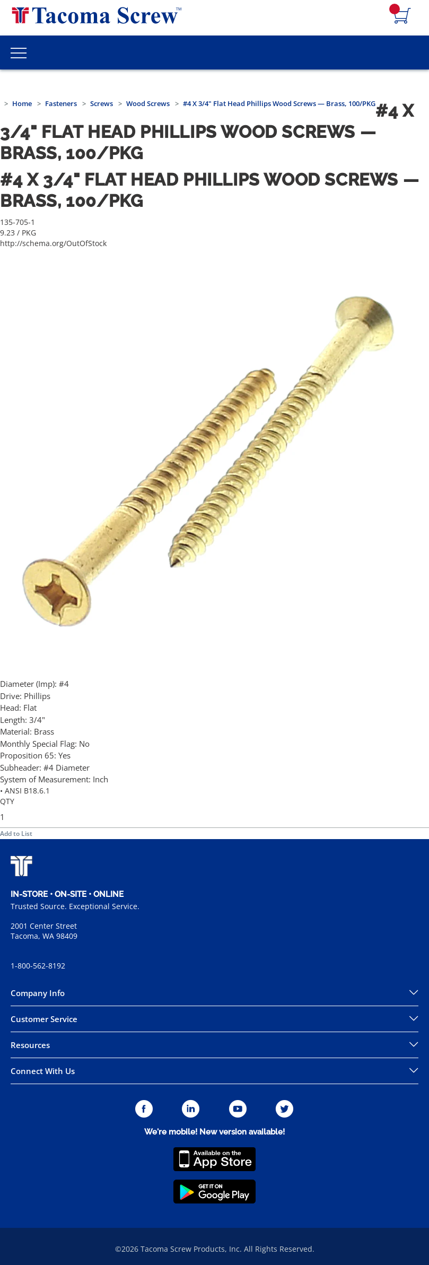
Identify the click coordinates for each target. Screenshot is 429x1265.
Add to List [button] (16, 833)
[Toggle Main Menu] (19, 52)
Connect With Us (43, 1071)
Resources (30, 1045)
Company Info (38, 993)
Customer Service (44, 1019)
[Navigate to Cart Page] (402, 16)
